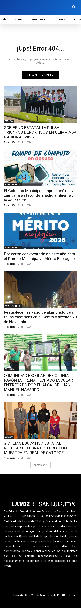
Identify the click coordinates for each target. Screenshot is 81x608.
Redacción (10, 142)
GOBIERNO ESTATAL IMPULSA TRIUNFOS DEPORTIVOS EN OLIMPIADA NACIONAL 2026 (40, 132)
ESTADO (9, 121)
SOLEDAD (9, 369)
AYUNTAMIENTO (12, 184)
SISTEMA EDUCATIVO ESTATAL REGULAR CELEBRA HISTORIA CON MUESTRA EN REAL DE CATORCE (35, 448)
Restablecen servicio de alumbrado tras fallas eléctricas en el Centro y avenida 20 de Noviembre (40, 317)
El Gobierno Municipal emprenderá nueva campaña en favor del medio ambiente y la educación (39, 195)
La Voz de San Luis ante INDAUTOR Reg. (52, 595)
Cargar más (40, 465)
